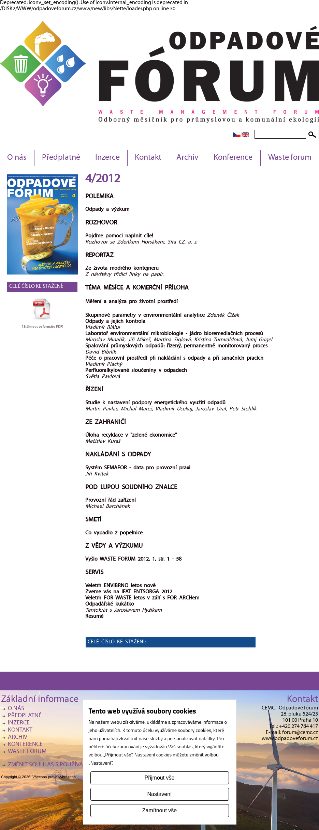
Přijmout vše (159, 778)
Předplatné (61, 158)
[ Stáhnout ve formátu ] (42, 327)
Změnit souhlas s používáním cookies (62, 765)
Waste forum (289, 158)
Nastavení (159, 794)
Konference (233, 158)
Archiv (187, 158)
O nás (17, 158)
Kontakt (148, 158)
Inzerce (107, 158)
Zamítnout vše (159, 810)
